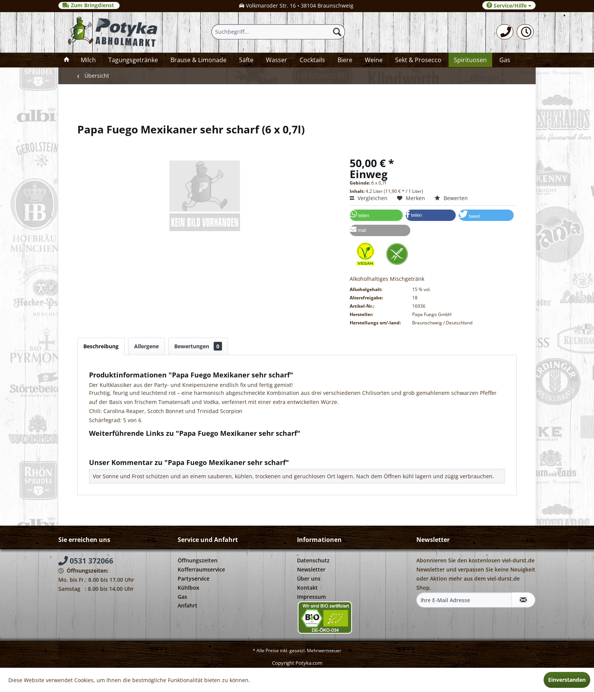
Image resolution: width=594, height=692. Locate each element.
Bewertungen (198, 346)
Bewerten (451, 198)
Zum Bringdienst (89, 5)
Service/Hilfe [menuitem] (508, 5)
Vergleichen (369, 198)
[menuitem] (504, 31)
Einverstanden (567, 679)
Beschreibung (101, 346)
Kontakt (307, 587)
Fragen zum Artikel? (117, 443)
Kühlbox (188, 587)
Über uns (308, 578)
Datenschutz (313, 560)
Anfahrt (187, 605)
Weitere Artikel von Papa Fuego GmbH (140, 450)
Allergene (146, 346)
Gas (182, 596)
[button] (376, 215)
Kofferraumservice (201, 569)
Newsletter (311, 569)
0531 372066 (85, 561)
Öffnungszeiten (197, 560)
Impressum (311, 596)
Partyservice (193, 578)
